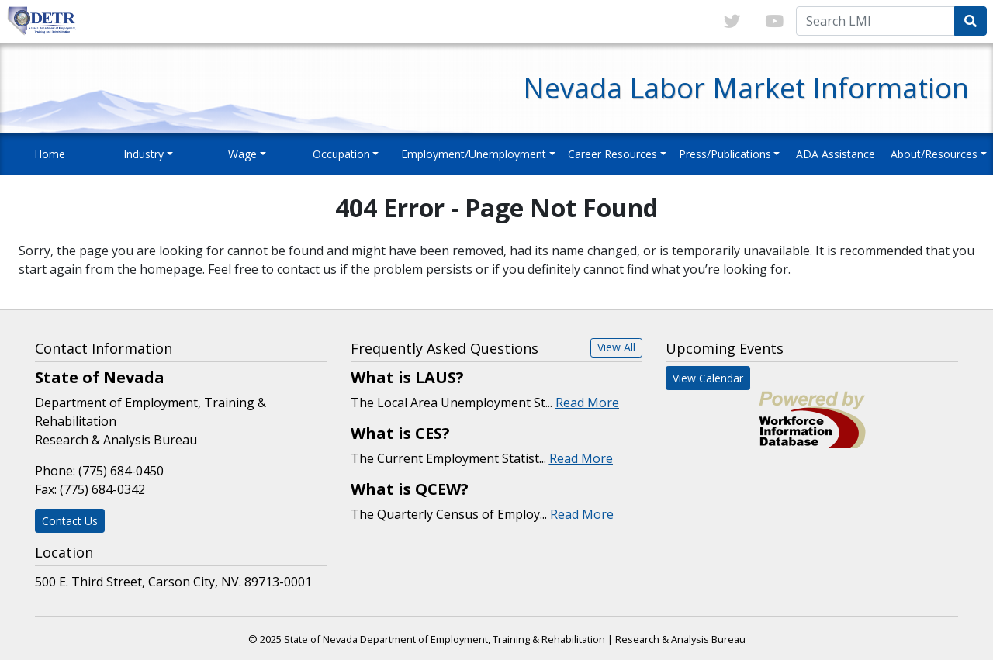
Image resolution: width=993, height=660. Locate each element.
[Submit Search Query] (970, 21)
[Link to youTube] (774, 21)
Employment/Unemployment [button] (473, 154)
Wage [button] (242, 154)
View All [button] (616, 347)
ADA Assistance (835, 154)
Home (49, 154)
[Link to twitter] (732, 21)
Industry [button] (143, 154)
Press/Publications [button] (725, 154)
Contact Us (70, 520)
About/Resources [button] (934, 154)
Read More (587, 402)
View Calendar (708, 378)
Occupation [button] (341, 154)
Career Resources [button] (612, 154)
